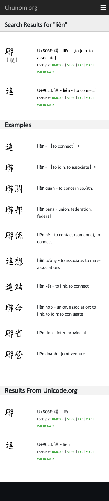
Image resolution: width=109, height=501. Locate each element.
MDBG (71, 65)
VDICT (90, 65)
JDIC (80, 65)
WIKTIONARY (45, 72)
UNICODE (58, 65)
